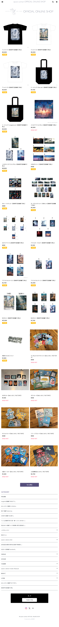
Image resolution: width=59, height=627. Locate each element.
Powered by (29, 619)
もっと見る (29, 485)
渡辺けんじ (4, 535)
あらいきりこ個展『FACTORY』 (9, 583)
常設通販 (3, 496)
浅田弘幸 (3, 554)
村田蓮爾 (3, 564)
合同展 (3, 578)
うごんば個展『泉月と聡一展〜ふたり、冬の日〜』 (13, 520)
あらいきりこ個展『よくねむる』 (8, 506)
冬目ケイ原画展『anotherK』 (8, 549)
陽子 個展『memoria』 (6, 511)
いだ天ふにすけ (5, 530)
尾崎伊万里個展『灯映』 (7, 588)
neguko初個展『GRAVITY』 (8, 501)
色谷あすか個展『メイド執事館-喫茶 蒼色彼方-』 (13, 525)
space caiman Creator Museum (10, 568)
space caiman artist (6, 539)
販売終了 (3, 573)
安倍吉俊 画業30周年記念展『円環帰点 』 (11, 544)
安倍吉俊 (3, 559)
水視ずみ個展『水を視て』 (7, 515)
